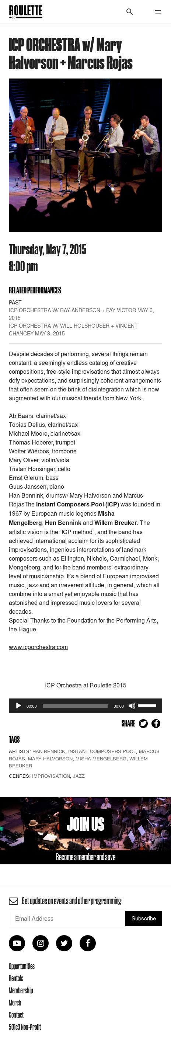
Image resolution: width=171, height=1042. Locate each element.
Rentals (16, 978)
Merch (15, 1002)
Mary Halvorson (50, 758)
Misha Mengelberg (101, 758)
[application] (85, 705)
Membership (21, 990)
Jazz (79, 776)
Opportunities (22, 966)
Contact (16, 1015)
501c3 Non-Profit (25, 1027)
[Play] (18, 706)
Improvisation (51, 776)
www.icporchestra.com (38, 647)
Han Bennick (48, 751)
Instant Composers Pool (102, 751)
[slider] (75, 706)
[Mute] (132, 706)
